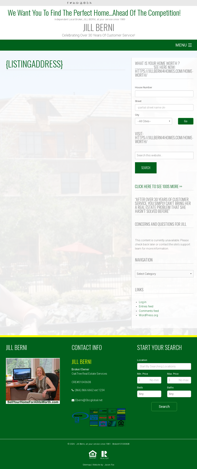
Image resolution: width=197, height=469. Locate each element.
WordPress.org (148, 315)
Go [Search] (185, 121)
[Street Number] (164, 93)
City (137, 114)
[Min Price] (149, 380)
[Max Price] (179, 380)
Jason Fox (109, 465)
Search (164, 406)
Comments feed (149, 310)
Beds (140, 387)
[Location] (164, 366)
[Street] (164, 107)
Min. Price (142, 373)
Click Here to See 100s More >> (158, 186)
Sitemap (87, 465)
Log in (142, 302)
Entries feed (146, 306)
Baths (170, 387)
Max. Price (173, 373)
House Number (143, 87)
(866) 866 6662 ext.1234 (90, 390)
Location (142, 360)
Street (138, 101)
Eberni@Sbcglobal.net (88, 400)
